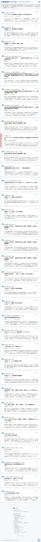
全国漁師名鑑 (16, 525)
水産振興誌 (16, 520)
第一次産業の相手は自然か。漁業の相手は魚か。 (21, 523)
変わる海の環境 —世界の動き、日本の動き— (19, 518)
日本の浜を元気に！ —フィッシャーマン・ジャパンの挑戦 (20, 532)
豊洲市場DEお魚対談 (17, 513)
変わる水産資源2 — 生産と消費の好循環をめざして (19, 516)
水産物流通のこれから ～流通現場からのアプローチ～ (19, 527)
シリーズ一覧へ (21, 535)
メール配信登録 (4, 7)
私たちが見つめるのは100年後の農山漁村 (21, 512)
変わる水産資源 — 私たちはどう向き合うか (18, 529)
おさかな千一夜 (16, 533)
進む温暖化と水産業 (17, 510)
